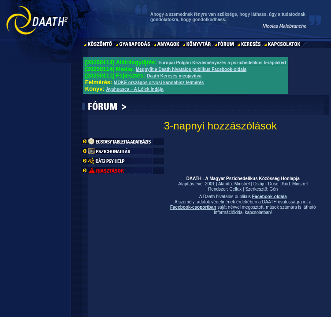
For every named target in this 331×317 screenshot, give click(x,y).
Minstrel (242, 183)
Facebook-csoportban (193, 207)
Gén (273, 189)
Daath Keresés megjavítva (174, 76)
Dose (273, 183)
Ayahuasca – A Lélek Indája (135, 89)
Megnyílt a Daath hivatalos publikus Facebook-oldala (191, 69)
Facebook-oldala (269, 196)
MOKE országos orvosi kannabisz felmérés (159, 82)
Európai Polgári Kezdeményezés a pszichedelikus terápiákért (222, 62)
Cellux (236, 189)
